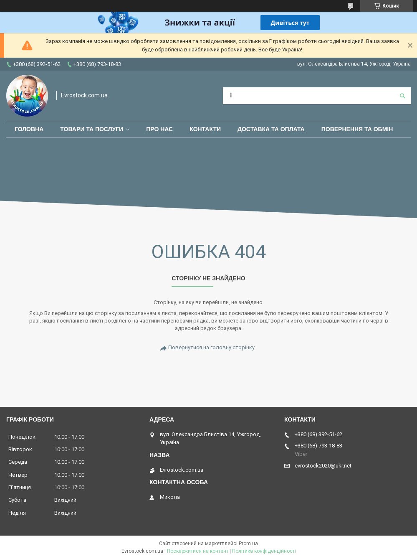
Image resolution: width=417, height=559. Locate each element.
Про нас (159, 129)
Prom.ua (248, 543)
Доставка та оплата (271, 129)
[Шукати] (402, 95)
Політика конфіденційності (264, 551)
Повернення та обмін (357, 129)
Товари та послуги (91, 129)
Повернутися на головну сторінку (211, 347)
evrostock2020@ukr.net (323, 465)
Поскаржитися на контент (197, 551)
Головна (29, 129)
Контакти (205, 129)
